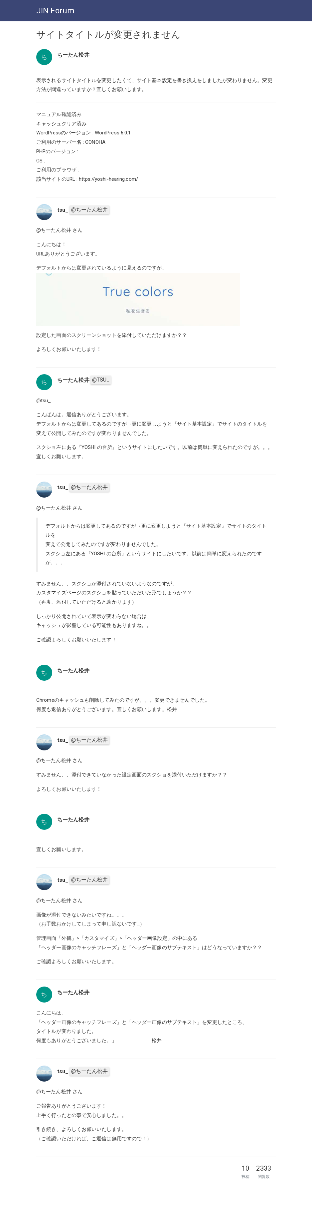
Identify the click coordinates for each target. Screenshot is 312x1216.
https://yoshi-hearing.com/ (108, 179)
